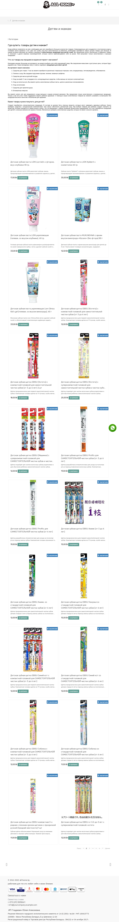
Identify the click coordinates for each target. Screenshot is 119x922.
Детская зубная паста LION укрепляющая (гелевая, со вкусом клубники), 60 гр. (29, 236)
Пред (79, 848)
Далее (107, 848)
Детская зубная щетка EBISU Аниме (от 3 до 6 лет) (82, 530)
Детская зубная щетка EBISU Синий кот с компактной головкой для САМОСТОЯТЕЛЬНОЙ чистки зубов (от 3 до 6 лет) (32, 678)
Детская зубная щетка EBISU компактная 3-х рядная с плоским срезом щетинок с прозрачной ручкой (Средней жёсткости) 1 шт (33, 825)
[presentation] (6, 864)
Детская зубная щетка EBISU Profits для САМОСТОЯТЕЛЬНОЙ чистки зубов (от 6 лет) (31, 530)
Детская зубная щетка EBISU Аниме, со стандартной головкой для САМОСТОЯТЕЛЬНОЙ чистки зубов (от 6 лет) (31, 605)
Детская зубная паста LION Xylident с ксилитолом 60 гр (78, 163)
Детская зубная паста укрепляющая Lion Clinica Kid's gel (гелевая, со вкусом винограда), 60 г (32, 310)
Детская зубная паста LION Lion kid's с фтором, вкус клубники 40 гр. (32, 163)
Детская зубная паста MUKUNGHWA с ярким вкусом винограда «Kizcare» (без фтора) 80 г (82, 236)
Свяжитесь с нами (16, 899)
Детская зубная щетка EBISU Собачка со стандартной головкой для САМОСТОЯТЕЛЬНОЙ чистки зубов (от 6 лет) (82, 752)
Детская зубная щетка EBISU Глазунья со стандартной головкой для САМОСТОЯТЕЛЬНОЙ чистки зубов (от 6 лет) (82, 605)
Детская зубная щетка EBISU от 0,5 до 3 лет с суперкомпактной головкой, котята (82, 823)
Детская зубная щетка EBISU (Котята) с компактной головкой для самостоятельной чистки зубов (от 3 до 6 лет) (81, 312)
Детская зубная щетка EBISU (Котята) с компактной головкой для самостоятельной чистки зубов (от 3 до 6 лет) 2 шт (30, 385)
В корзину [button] (23, 178)
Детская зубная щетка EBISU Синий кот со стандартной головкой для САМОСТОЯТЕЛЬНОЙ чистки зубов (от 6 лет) (82, 678)
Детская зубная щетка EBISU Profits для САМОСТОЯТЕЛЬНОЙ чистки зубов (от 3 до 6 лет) (82, 458)
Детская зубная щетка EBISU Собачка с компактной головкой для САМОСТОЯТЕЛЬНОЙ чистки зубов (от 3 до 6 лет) (32, 752)
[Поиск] (109, 34)
